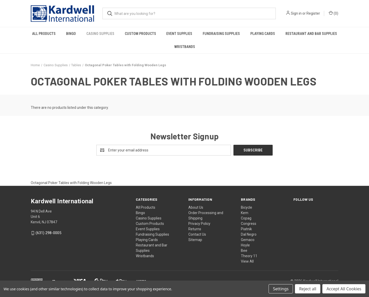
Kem (244, 213)
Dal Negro (249, 234)
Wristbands (184, 47)
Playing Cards (262, 34)
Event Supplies (179, 34)
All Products (44, 34)
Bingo (71, 34)
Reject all (307, 289)
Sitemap (195, 240)
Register (313, 13)
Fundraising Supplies (221, 34)
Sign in (296, 13)
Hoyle (245, 245)
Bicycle (246, 207)
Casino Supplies (100, 34)
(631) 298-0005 (48, 233)
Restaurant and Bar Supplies (311, 34)
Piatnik (246, 229)
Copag (246, 218)
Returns (194, 229)
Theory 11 (249, 256)
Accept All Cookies (343, 289)
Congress (248, 224)
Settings (281, 289)
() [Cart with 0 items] (333, 13)
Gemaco (247, 240)
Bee (244, 250)
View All (247, 261)
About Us (195, 207)
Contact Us (197, 234)
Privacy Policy (199, 224)
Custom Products (140, 34)
